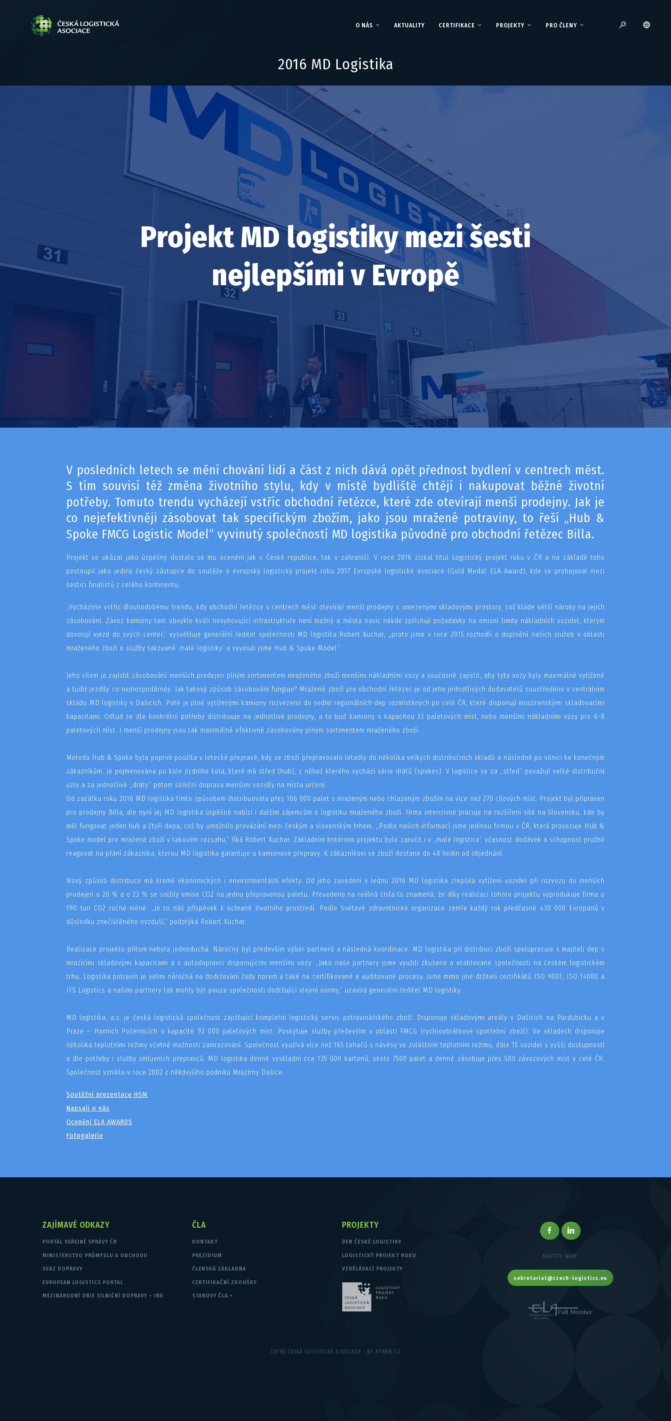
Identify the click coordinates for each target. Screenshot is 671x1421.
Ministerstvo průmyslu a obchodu (95, 1255)
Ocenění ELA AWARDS (99, 1122)
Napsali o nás (88, 1108)
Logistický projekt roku (379, 1255)
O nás (368, 26)
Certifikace (460, 26)
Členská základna (219, 1268)
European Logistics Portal (82, 1282)
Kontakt (205, 1241)
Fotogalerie (84, 1135)
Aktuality (409, 25)
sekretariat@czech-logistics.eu (560, 1278)
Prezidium (207, 1255)
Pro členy (565, 26)
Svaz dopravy (62, 1268)
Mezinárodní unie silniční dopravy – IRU (102, 1295)
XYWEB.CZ (388, 1351)
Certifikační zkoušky (224, 1282)
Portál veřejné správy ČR (79, 1241)
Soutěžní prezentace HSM (107, 1094)
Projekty (514, 26)
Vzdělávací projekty (372, 1268)
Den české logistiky (371, 1241)
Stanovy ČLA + (212, 1295)
